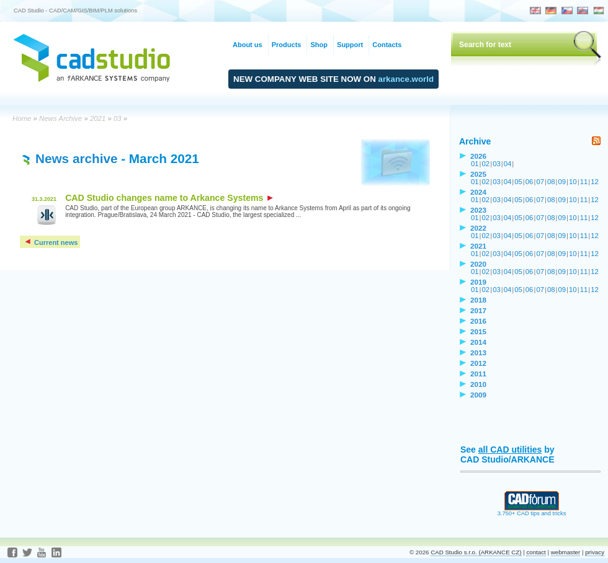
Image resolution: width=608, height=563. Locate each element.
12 (595, 181)
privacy (594, 552)
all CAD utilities (510, 449)
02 (486, 163)
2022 (478, 228)
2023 (478, 210)
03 (118, 118)
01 (475, 163)
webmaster (566, 552)
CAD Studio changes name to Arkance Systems (169, 198)
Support (350, 44)
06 (529, 181)
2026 (478, 156)
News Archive (60, 118)
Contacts (386, 44)
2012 (478, 363)
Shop (319, 44)
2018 (478, 300)
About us (247, 44)
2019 (478, 282)
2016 (478, 321)
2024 (478, 192)
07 (540, 181)
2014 (478, 342)
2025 (478, 174)
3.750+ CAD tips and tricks (532, 510)
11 (584, 181)
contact (535, 552)
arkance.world (406, 79)
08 (551, 181)
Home (21, 118)
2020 (478, 264)
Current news (51, 242)
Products (287, 44)
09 (562, 181)
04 (508, 163)
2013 (478, 352)
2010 (478, 384)
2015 (478, 331)
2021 (97, 118)
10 (573, 181)
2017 (478, 310)
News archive (76, 158)
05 (518, 181)
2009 (478, 395)
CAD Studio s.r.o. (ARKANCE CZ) (476, 552)
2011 (478, 374)
